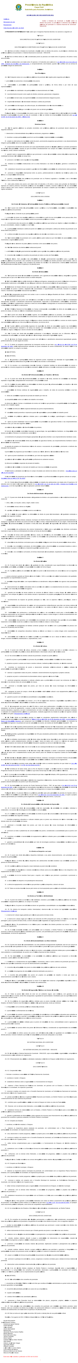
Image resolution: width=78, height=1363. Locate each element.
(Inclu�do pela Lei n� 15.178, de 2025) (13, 478)
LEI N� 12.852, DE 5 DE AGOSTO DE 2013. (40, 15)
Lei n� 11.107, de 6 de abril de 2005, (58, 1202)
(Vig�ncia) (26, 713)
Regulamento (7, 25)
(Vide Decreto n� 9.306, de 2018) (14, 28)
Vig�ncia (6, 19)
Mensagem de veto (9, 22)
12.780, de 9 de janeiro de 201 (30, 765)
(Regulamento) (18, 713)
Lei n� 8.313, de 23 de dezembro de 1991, (51, 794)
